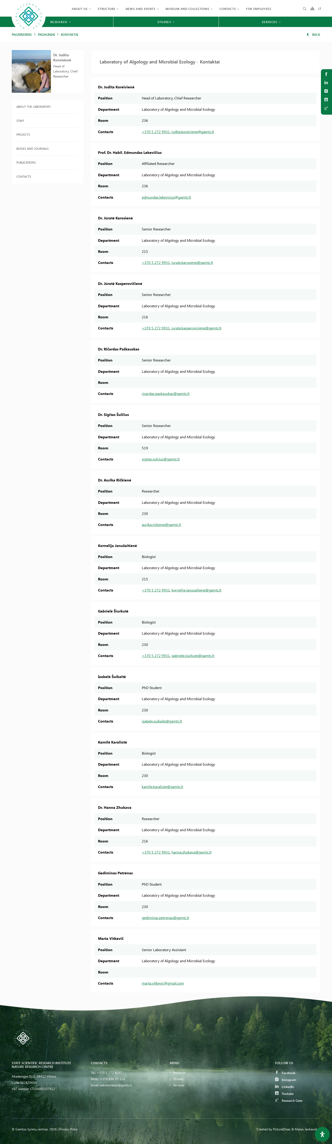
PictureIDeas (281, 1129)
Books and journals (32, 148)
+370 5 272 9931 (156, 131)
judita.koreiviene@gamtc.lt (193, 131)
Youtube (284, 1093)
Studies (178, 1079)
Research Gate (288, 1100)
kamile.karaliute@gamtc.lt (162, 786)
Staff (20, 120)
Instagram (285, 1080)
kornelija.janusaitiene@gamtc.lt (196, 590)
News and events (140, 9)
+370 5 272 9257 (109, 1072)
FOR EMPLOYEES (258, 9)
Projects (23, 134)
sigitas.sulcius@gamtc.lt (161, 459)
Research (179, 1072)
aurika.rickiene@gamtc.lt (161, 524)
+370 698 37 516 (112, 1079)
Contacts (227, 9)
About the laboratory (33, 106)
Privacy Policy (68, 1129)
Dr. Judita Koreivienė (62, 57)
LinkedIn (284, 1086)
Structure (106, 9)
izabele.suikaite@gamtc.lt (162, 721)
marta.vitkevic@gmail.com (163, 983)
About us (79, 9)
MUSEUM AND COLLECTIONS (187, 9)
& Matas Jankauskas (305, 1129)
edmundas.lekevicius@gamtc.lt (166, 197)
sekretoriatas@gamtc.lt (116, 1085)
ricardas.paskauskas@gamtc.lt (166, 393)
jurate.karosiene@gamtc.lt (192, 262)
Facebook (285, 1073)
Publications (26, 162)
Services (178, 1085)
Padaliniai (46, 34)
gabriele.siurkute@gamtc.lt (193, 655)
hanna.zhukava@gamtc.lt (191, 852)
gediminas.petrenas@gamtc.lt (165, 917)
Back (313, 34)
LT (320, 9)
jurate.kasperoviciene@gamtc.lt (196, 328)
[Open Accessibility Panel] (322, 1134)
